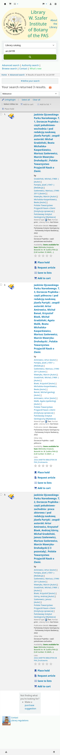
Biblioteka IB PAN (5, 4)
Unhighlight (9, 99)
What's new (35, 68)
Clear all (36, 99)
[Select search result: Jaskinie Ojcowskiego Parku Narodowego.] (1, 114)
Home (4, 74)
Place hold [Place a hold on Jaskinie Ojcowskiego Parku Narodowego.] (42, 262)
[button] (10, 4)
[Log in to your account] (50, 4)
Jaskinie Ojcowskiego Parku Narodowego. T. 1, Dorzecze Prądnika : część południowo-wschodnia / (47, 143)
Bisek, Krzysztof (44, 383)
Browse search (9, 68)
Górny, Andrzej (44, 596)
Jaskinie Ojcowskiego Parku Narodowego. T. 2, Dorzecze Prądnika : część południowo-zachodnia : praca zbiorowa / (47, 528)
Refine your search (31, 81)
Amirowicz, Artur (45, 360)
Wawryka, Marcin (45, 196)
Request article (44, 267)
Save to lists (43, 272)
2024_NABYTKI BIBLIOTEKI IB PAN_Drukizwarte (45, 461)
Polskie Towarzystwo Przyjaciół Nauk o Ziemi (44, 208)
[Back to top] (52, 747)
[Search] (30, 57)
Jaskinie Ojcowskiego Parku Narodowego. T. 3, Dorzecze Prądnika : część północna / (47, 318)
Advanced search (10, 65)
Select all (26, 99)
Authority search (30, 65)
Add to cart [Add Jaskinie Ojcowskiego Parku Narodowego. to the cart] (42, 278)
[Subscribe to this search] (50, 87)
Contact (14, 717)
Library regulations (19, 720)
